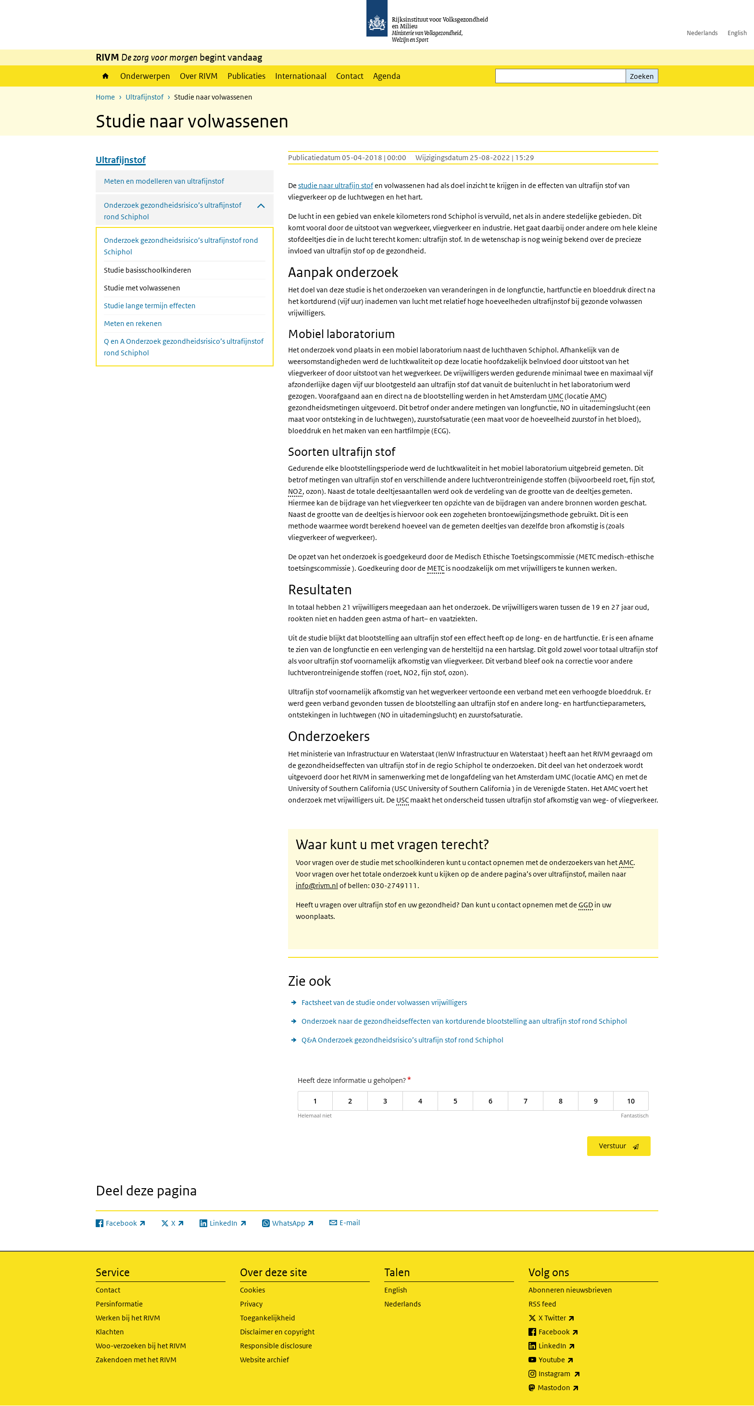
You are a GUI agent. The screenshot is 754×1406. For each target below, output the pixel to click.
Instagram (581, 1374)
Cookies (252, 1289)
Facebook (580, 1332)
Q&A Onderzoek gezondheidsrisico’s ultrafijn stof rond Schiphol (402, 1039)
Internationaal (301, 76)
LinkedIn (578, 1346)
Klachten (110, 1331)
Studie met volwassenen (167, 287)
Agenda (387, 76)
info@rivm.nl (317, 885)
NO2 (295, 491)
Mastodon (579, 1387)
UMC (555, 396)
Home (105, 76)
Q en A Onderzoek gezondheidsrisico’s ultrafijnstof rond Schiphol (184, 347)
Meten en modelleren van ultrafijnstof (164, 181)
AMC (597, 396)
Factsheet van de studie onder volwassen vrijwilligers (384, 1002)
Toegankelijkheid (267, 1317)
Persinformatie (119, 1303)
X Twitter (578, 1318)
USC (402, 799)
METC (435, 568)
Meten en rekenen (133, 323)
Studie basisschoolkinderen (173, 269)
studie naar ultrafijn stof (335, 185)
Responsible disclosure (276, 1345)
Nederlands (702, 33)
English (737, 33)
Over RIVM (199, 76)
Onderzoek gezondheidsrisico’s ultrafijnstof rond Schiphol (181, 246)
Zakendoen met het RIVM (136, 1359)
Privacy (251, 1303)
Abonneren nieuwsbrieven (570, 1289)
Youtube (577, 1360)
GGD (585, 904)
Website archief (264, 1359)
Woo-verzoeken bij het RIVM (141, 1345)
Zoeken (642, 76)
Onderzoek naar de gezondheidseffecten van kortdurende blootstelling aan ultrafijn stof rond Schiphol (464, 1021)
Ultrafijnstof (144, 96)
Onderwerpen (145, 76)
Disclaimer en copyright (277, 1331)
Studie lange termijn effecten (150, 305)
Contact (350, 76)
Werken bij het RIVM (128, 1317)
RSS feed (542, 1303)
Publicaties (246, 76)
